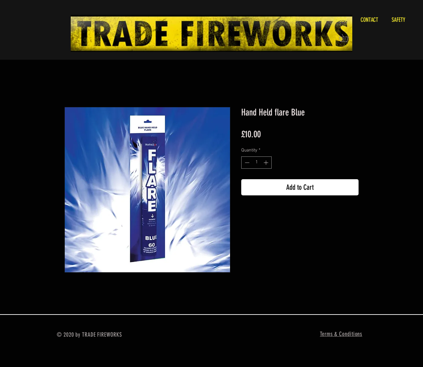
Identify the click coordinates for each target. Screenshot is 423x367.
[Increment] (266, 162)
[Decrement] (246, 162)
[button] (347, 38)
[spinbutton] (256, 162)
